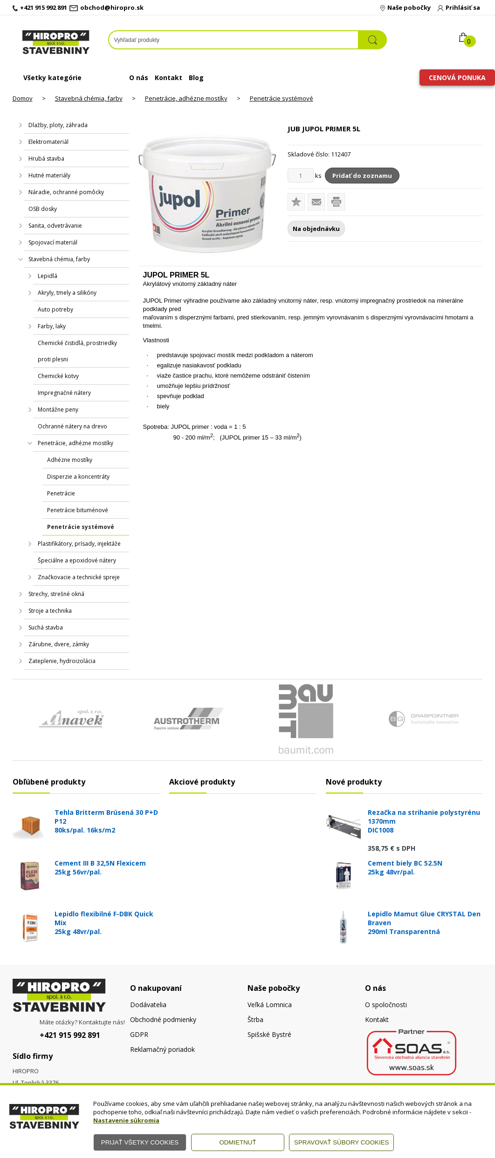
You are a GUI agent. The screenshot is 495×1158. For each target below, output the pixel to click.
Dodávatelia (148, 1004)
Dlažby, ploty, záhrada (58, 125)
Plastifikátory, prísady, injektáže (79, 544)
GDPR (139, 1034)
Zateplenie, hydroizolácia (62, 661)
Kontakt (168, 77)
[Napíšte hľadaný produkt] (233, 39)
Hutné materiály (49, 175)
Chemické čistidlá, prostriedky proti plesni (77, 351)
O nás (138, 77)
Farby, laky (52, 326)
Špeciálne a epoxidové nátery (77, 560)
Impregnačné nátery (64, 393)
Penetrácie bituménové (77, 510)
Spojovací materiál (52, 242)
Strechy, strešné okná (56, 594)
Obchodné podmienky (163, 1019)
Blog (196, 77)
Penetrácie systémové (281, 98)
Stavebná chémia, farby (89, 98)
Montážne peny (58, 409)
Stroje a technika (50, 611)
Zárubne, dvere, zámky (58, 644)
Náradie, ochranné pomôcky (66, 192)
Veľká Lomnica (270, 1004)
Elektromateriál (48, 142)
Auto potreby (55, 309)
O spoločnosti (386, 1004)
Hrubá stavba (46, 159)
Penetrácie (61, 493)
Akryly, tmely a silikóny (67, 293)
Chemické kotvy (58, 376)
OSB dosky (42, 209)
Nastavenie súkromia (126, 1120)
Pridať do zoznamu (362, 175)
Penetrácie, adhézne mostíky (186, 98)
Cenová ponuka (457, 77)
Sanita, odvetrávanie (55, 226)
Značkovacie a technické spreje (79, 577)
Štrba (255, 1019)
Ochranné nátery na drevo (72, 426)
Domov (23, 98)
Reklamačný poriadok (162, 1049)
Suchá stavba (45, 627)
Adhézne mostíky (69, 460)
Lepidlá (47, 276)
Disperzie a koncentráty (78, 477)
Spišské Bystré (269, 1034)
